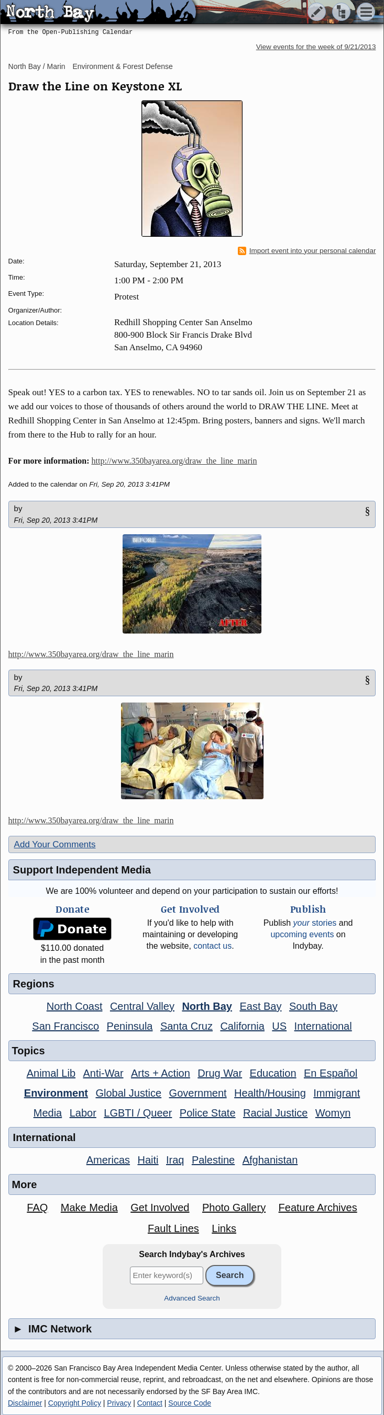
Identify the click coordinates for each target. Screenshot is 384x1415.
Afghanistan (270, 1160)
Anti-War (103, 1073)
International (323, 1026)
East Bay (260, 1006)
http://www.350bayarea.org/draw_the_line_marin (174, 460)
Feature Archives (318, 1207)
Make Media (89, 1207)
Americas (108, 1160)
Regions (33, 984)
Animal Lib (51, 1073)
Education (273, 1073)
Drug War (220, 1073)
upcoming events (302, 934)
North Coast (75, 1006)
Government (198, 1093)
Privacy (119, 1403)
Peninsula (130, 1026)
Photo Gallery (234, 1207)
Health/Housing (270, 1093)
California (242, 1026)
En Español (330, 1073)
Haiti (148, 1160)
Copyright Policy (74, 1403)
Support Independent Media (82, 870)
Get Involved (159, 1207)
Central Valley (142, 1006)
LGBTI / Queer (138, 1113)
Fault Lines (173, 1228)
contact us (212, 945)
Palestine (213, 1160)
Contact (149, 1403)
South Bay (313, 1006)
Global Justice (129, 1093)
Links (224, 1228)
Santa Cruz (186, 1026)
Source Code (189, 1403)
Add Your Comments (55, 844)
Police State (208, 1113)
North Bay (207, 1006)
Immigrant (336, 1093)
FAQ (37, 1207)
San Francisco (65, 1026)
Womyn (332, 1113)
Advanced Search (192, 1298)
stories (315, 922)
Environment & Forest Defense (122, 66)
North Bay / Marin (36, 66)
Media (48, 1113)
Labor (83, 1113)
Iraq (175, 1160)
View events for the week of (316, 47)
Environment (56, 1093)
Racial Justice (275, 1113)
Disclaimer (25, 1403)
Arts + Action (160, 1073)
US (279, 1026)
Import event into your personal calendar (307, 251)
